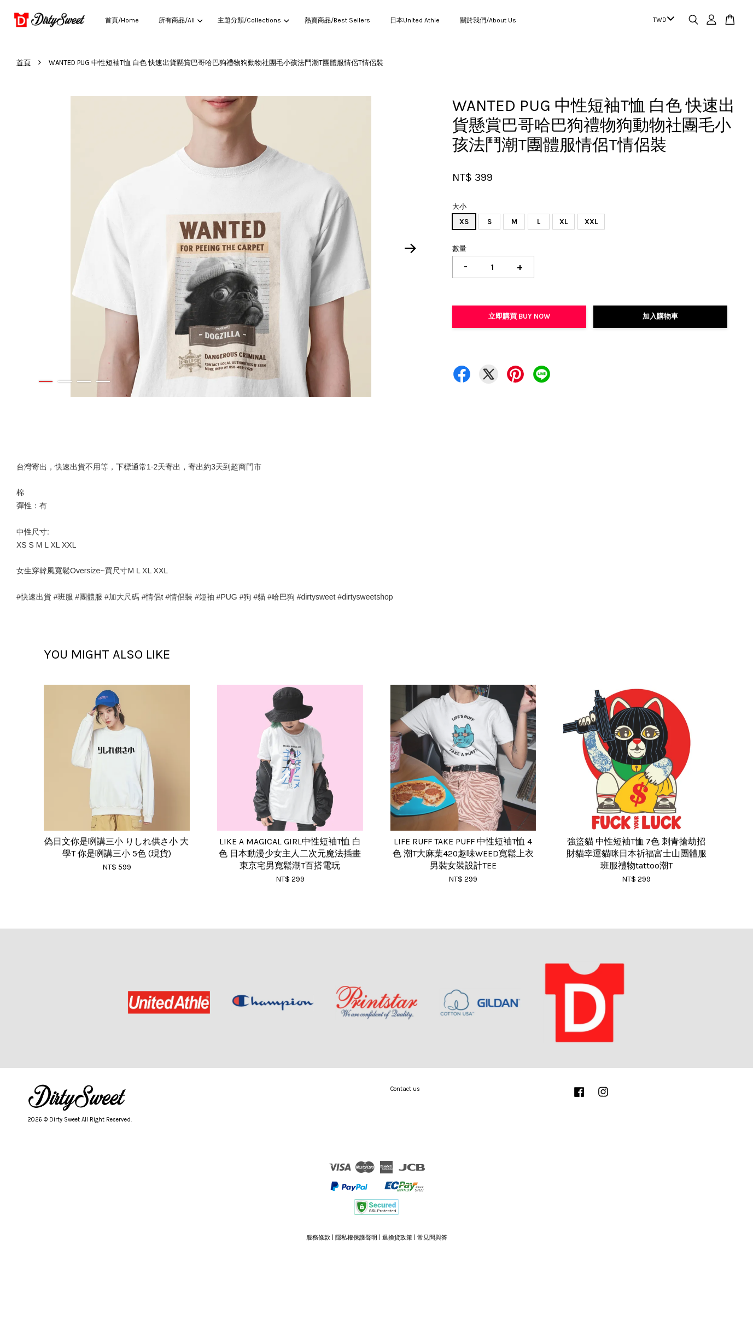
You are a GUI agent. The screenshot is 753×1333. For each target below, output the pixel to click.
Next (410, 248)
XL (563, 222)
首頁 (23, 62)
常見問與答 (432, 1237)
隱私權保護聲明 (356, 1237)
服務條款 (318, 1237)
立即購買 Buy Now (519, 316)
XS (464, 222)
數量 (459, 248)
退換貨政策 (397, 1237)
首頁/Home (122, 20)
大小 (459, 206)
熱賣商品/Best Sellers (337, 20)
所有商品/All (180, 20)
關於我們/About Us (488, 20)
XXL (591, 222)
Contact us (405, 1089)
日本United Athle (415, 20)
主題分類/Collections (253, 20)
